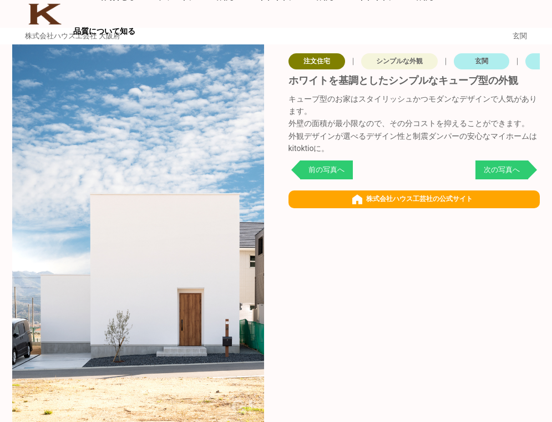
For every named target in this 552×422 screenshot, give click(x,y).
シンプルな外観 (399, 61)
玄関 (481, 61)
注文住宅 (316, 61)
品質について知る (104, 31)
